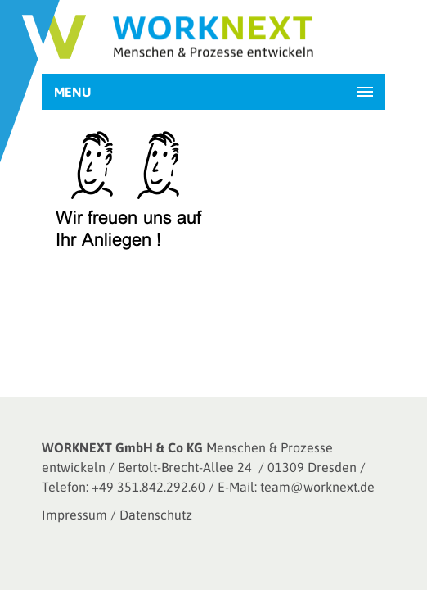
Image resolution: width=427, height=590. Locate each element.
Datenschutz (155, 514)
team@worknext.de (317, 486)
